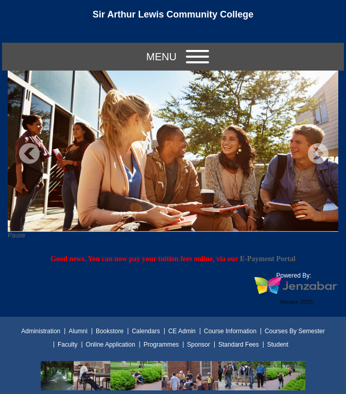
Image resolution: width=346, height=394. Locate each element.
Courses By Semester (295, 331)
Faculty (68, 344)
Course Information (230, 331)
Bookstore (110, 331)
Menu (177, 56)
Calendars (146, 331)
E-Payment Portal (268, 258)
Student (277, 344)
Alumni (78, 331)
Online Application (110, 344)
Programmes (161, 344)
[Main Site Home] (173, 17)
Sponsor (198, 344)
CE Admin (182, 331)
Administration (40, 331)
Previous (29, 153)
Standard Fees (238, 344)
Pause (16, 235)
